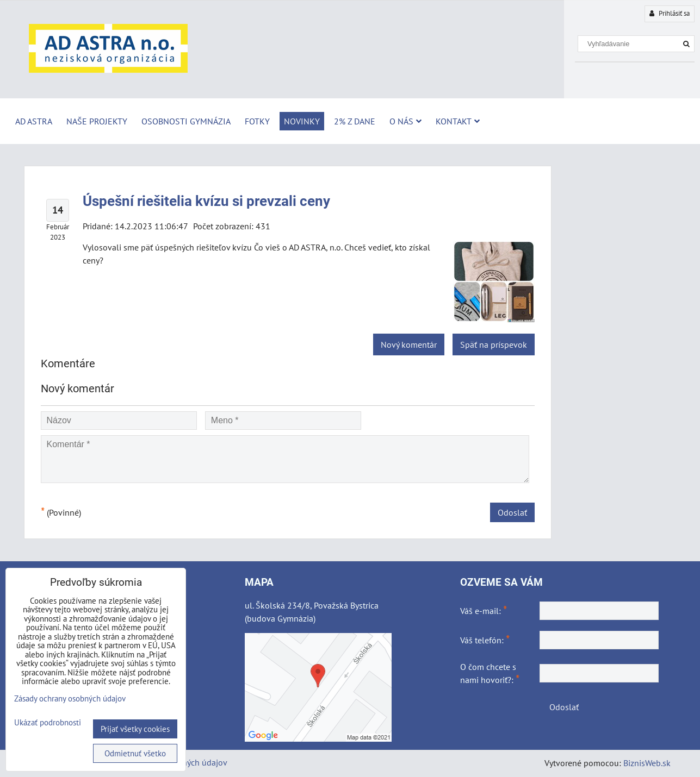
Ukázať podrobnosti (47, 723)
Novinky (302, 121)
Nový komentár (409, 344)
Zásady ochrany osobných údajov (70, 698)
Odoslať (512, 512)
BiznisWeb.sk (647, 762)
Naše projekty (96, 121)
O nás (405, 121)
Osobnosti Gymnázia (186, 121)
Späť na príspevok (493, 344)
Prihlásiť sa (669, 13)
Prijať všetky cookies (135, 729)
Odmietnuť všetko (135, 753)
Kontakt (458, 121)
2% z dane (354, 121)
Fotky (257, 121)
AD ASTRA (33, 121)
